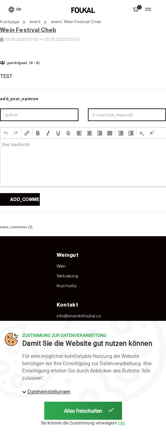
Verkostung (67, 275)
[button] (5, 133)
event (34, 21)
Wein (61, 266)
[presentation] (5, 133)
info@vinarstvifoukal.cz (79, 315)
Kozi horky (67, 285)
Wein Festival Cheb (28, 29)
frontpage (9, 21)
